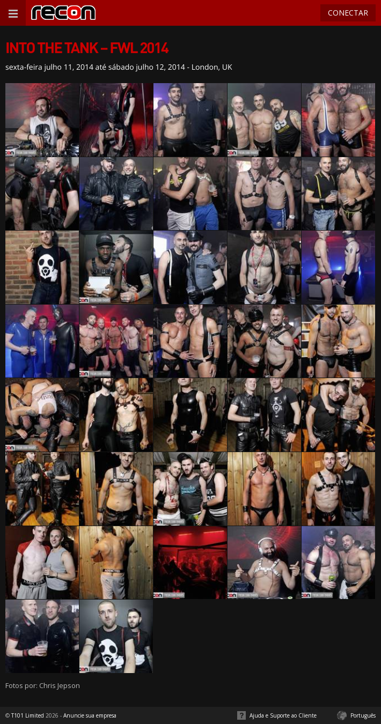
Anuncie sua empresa (89, 715)
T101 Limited (27, 715)
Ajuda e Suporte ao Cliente (283, 715)
